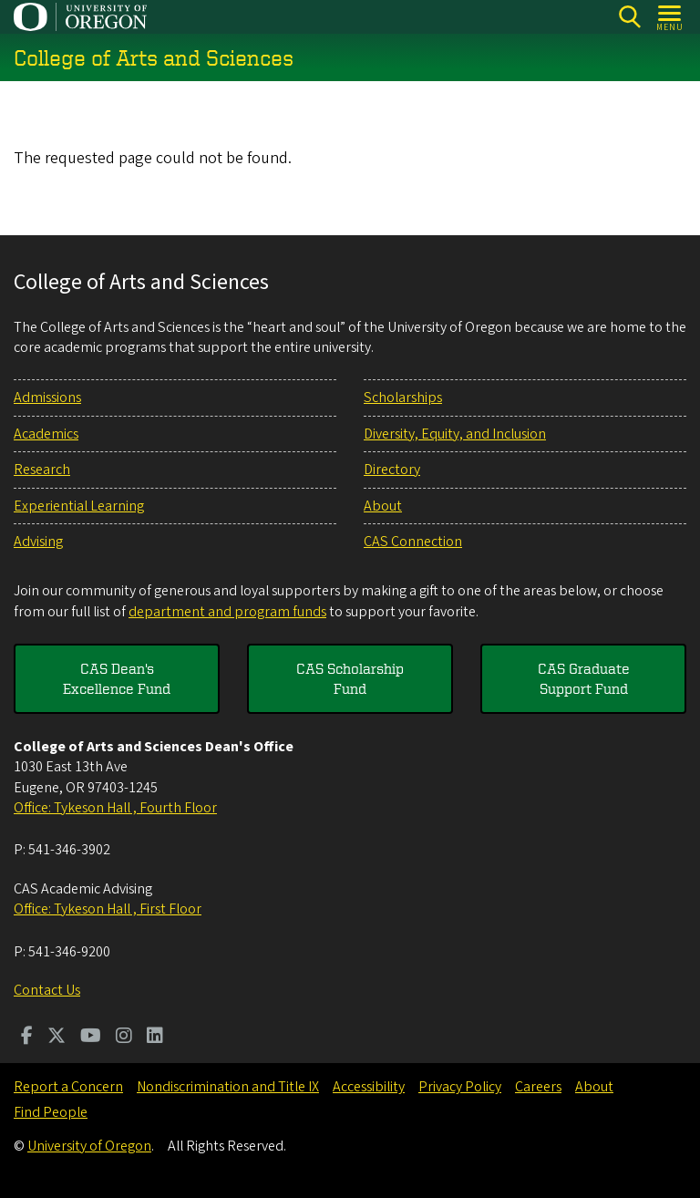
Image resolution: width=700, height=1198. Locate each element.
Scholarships (403, 397)
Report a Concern (68, 1087)
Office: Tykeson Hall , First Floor (107, 909)
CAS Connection (413, 542)
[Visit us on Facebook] (27, 1038)
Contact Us (47, 990)
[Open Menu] (670, 17)
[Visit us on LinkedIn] (154, 1038)
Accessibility (369, 1087)
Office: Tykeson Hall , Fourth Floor (115, 808)
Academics (46, 434)
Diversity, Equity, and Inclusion (455, 434)
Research (42, 470)
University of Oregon (89, 1146)
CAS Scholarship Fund (350, 678)
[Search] (629, 16)
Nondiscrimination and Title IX (228, 1087)
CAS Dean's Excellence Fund (116, 678)
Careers (538, 1087)
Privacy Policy (459, 1087)
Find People (51, 1112)
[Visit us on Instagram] (123, 1038)
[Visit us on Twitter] (56, 1038)
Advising (38, 542)
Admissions (47, 397)
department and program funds (227, 612)
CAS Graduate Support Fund (584, 678)
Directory (392, 470)
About (383, 506)
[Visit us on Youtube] (90, 1038)
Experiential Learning (79, 506)
